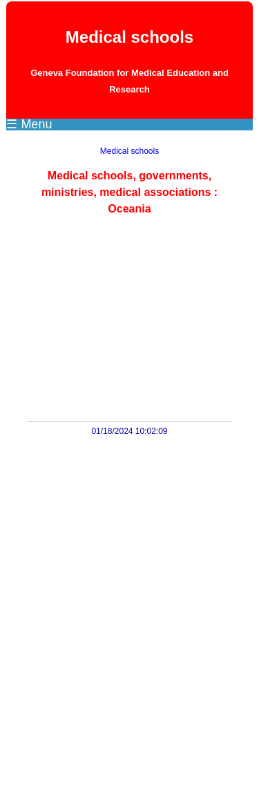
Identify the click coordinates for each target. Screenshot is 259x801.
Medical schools (129, 151)
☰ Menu (29, 124)
